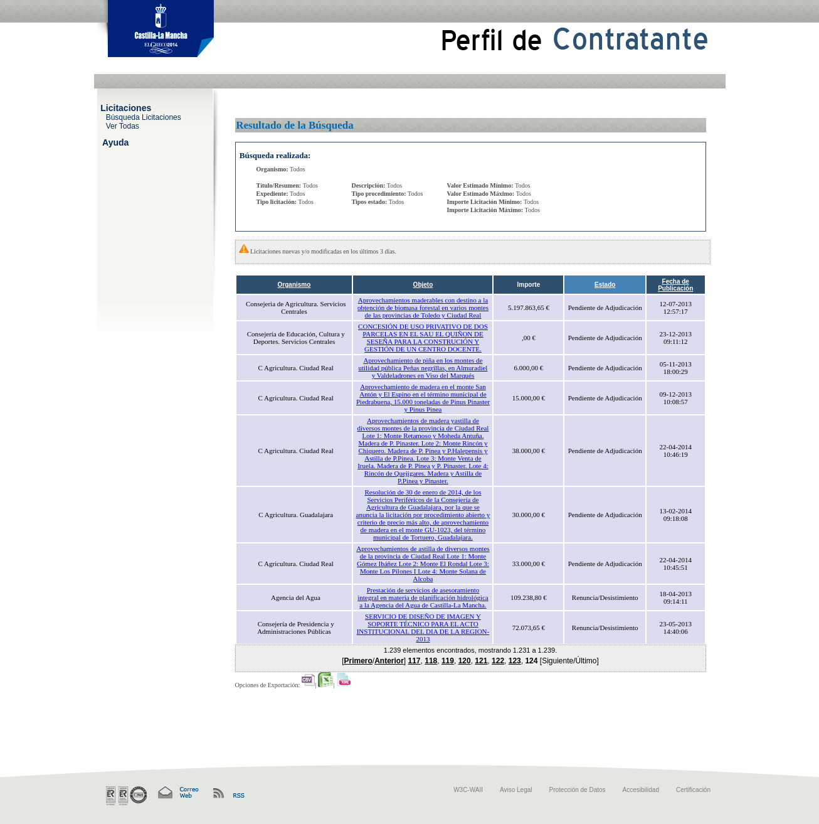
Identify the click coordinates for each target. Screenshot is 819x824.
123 (515, 660)
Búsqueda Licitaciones (143, 116)
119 (447, 660)
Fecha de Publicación (675, 285)
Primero (358, 660)
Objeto (423, 284)
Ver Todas (122, 125)
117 (414, 660)
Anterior (389, 660)
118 (431, 660)
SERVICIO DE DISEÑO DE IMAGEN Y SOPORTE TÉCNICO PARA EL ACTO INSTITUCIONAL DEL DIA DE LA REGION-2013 (423, 628)
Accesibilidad (641, 789)
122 (498, 660)
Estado (604, 284)
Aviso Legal (516, 789)
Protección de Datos (577, 789)
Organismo (294, 284)
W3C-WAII (468, 789)
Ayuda (115, 142)
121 (481, 660)
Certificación (693, 789)
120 (464, 660)
